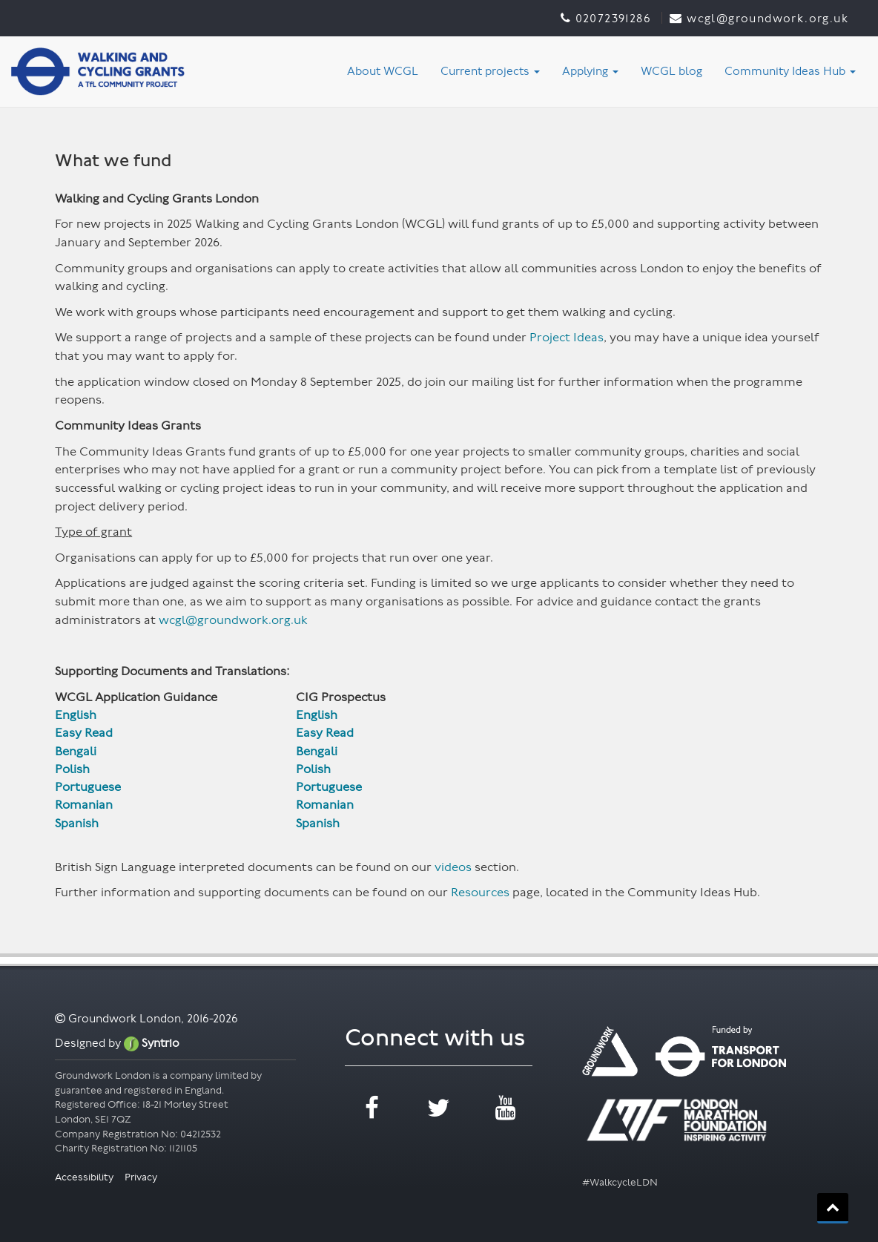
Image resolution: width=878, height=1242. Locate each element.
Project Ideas (566, 337)
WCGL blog (671, 71)
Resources (480, 892)
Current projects (490, 71)
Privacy (141, 1177)
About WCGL (382, 71)
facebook (372, 1108)
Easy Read (84, 733)
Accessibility (85, 1177)
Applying (590, 71)
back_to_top (832, 1207)
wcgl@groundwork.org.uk (233, 620)
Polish (74, 769)
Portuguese (89, 787)
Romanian (84, 805)
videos (453, 867)
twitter (438, 1108)
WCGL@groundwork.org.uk (767, 18)
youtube (505, 1108)
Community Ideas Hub (790, 71)
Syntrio (151, 1043)
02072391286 (612, 18)
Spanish (77, 823)
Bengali (77, 751)
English (75, 715)
